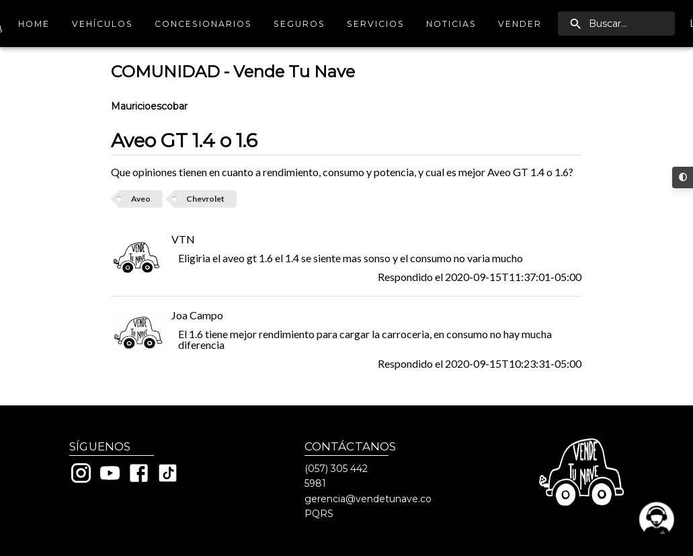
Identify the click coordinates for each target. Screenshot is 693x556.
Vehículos (102, 24)
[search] (616, 23)
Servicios (375, 24)
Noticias (451, 24)
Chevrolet (205, 199)
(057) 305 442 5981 (336, 476)
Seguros (299, 24)
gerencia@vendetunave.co (368, 499)
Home (34, 24)
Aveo (141, 199)
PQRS (318, 514)
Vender (520, 24)
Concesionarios (203, 24)
